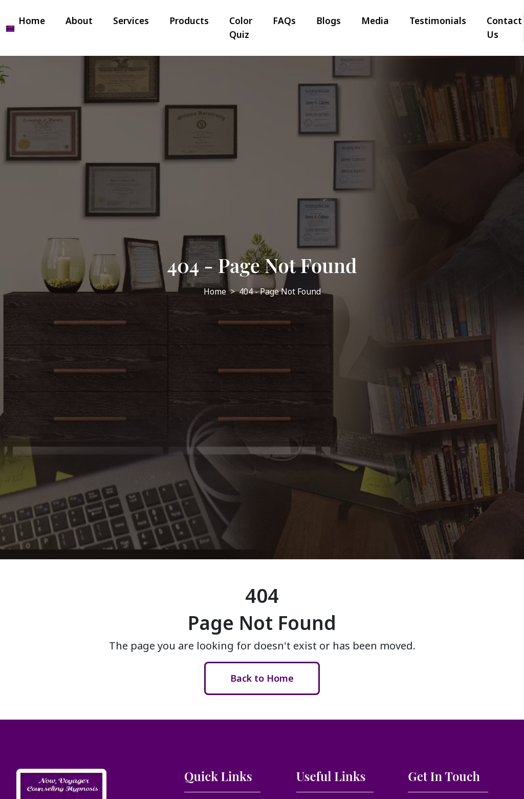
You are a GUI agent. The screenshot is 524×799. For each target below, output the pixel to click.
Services (131, 20)
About (79, 20)
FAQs (284, 20)
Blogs (328, 20)
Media (375, 20)
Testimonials (437, 20)
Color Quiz (240, 27)
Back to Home (262, 678)
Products (189, 20)
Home (31, 20)
